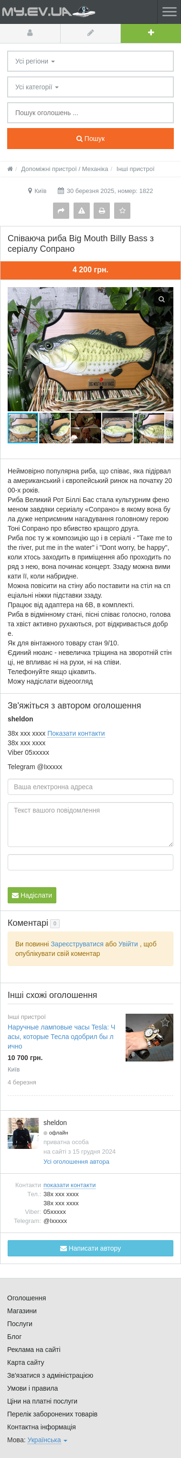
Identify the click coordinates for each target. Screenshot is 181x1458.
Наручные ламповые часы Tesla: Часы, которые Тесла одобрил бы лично (61, 1036)
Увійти (128, 944)
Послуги (19, 1324)
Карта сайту (25, 1362)
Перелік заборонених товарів (52, 1414)
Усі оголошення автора (76, 1161)
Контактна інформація (41, 1427)
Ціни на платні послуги (42, 1401)
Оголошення (26, 1298)
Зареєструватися (77, 944)
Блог (14, 1336)
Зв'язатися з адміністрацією (50, 1375)
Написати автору (90, 1248)
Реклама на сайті (34, 1349)
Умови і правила (32, 1388)
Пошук (90, 138)
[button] (55, 428)
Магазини (22, 1311)
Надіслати (32, 895)
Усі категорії (37, 87)
